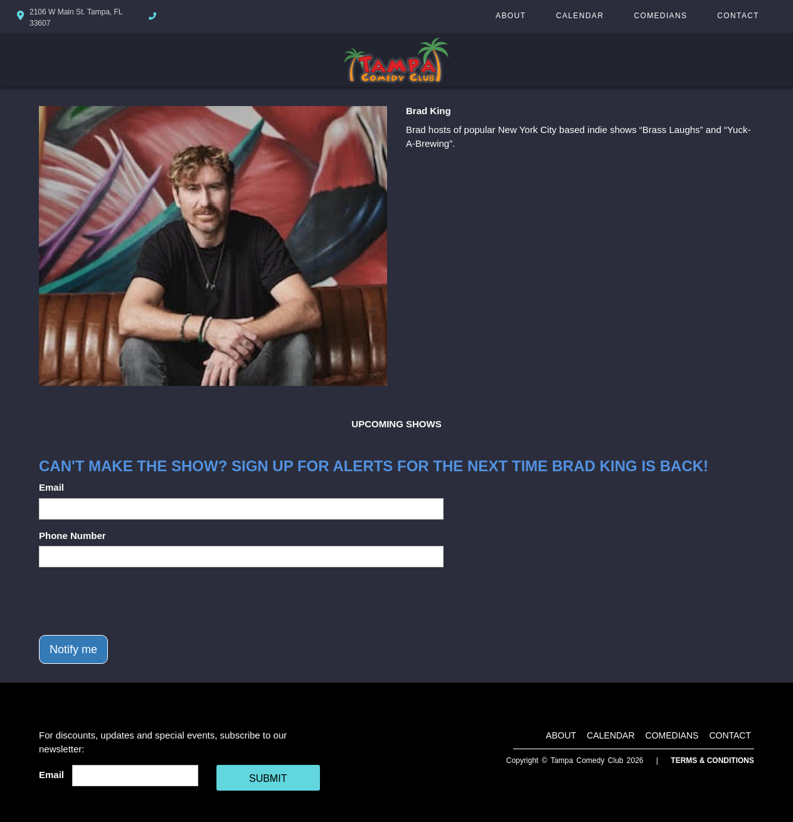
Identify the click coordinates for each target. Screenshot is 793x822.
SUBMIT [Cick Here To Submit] (268, 778)
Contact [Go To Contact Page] (738, 15)
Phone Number (72, 535)
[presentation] (134, 601)
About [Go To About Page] (511, 15)
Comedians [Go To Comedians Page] (660, 15)
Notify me (73, 649)
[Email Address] (135, 775)
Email (51, 487)
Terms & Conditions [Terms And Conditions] (712, 760)
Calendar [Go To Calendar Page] (580, 15)
